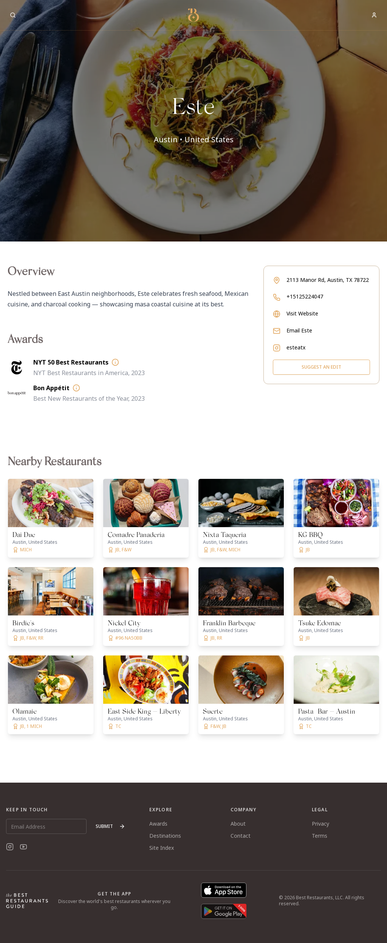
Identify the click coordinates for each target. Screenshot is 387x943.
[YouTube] (23, 847)
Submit (110, 826)
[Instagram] (10, 847)
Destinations (165, 835)
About (238, 823)
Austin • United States (194, 139)
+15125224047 (304, 296)
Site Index (161, 847)
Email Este (299, 330)
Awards (158, 823)
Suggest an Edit (321, 367)
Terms (319, 835)
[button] (193, 121)
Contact (241, 835)
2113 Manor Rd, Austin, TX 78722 (327, 279)
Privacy (320, 823)
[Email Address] (46, 826)
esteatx (295, 347)
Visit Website (302, 313)
